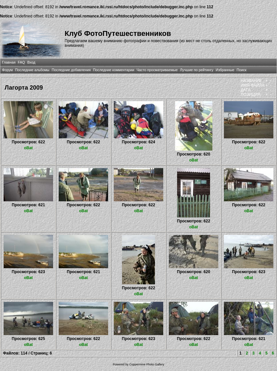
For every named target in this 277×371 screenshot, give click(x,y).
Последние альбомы (32, 70)
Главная (8, 62)
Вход (31, 62)
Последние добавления (71, 70)
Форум (7, 70)
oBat (28, 148)
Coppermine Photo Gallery (146, 364)
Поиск (241, 70)
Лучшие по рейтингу (196, 70)
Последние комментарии (113, 70)
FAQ (21, 62)
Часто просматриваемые (157, 70)
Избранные (225, 70)
